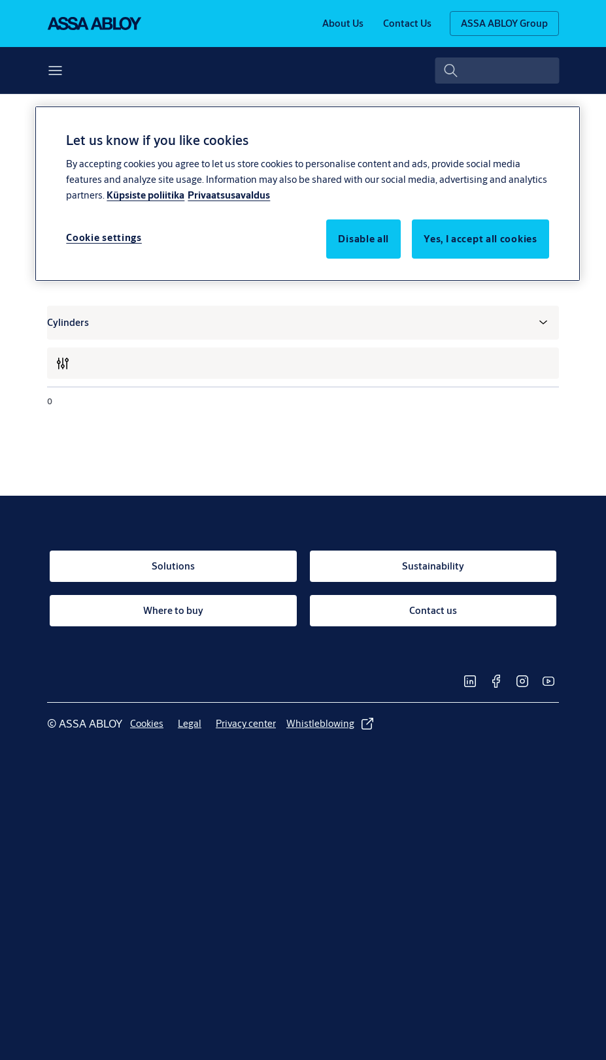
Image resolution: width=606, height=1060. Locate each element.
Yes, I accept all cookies (480, 239)
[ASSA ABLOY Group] (504, 23)
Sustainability (171, 70)
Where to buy (261, 70)
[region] (307, 193)
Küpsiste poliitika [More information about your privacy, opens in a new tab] (145, 195)
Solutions (68, 70)
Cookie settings (104, 237)
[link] (342, 23)
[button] (102, 70)
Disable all (363, 239)
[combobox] (496, 70)
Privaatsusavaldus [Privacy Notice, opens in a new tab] (229, 195)
